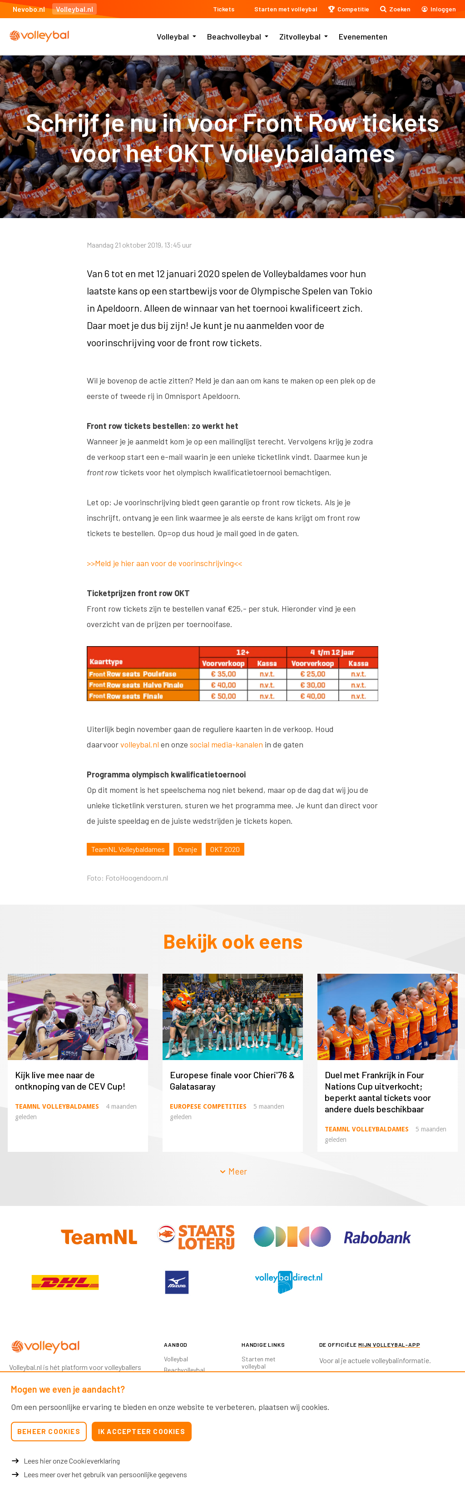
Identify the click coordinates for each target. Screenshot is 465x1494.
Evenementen (363, 36)
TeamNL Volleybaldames (128, 849)
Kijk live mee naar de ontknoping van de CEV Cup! (70, 1080)
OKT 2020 (225, 849)
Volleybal (173, 36)
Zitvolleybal (300, 36)
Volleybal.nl (74, 9)
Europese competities (208, 1106)
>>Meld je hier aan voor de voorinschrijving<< (164, 563)
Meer (232, 1171)
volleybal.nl (139, 744)
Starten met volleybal (259, 1362)
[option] (233, 676)
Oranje (187, 849)
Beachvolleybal (234, 36)
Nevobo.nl (29, 9)
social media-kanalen (226, 744)
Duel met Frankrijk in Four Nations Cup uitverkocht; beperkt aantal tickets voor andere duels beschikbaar (378, 1091)
